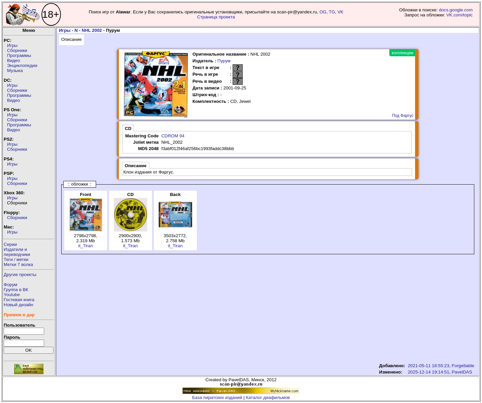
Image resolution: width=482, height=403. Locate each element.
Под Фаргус (402, 115)
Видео (13, 60)
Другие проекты (20, 274)
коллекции (402, 52)
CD (128, 128)
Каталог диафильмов (268, 397)
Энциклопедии (22, 65)
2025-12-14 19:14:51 (428, 372)
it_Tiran (85, 245)
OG (322, 11)
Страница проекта (216, 16)
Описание (71, 39)
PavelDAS (462, 372)
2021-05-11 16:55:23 (428, 365)
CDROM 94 (172, 135)
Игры (12, 45)
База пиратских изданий (217, 397)
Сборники (17, 50)
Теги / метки (16, 259)
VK (340, 11)
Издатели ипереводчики (17, 252)
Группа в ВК (16, 289)
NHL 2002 (92, 30)
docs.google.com (456, 9)
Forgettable (463, 365)
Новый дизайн (18, 304)
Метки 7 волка (18, 264)
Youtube (12, 294)
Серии (10, 244)
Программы (19, 55)
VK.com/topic (459, 14)
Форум (10, 284)
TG (332, 11)
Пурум (224, 60)
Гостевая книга (19, 299)
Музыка (15, 70)
